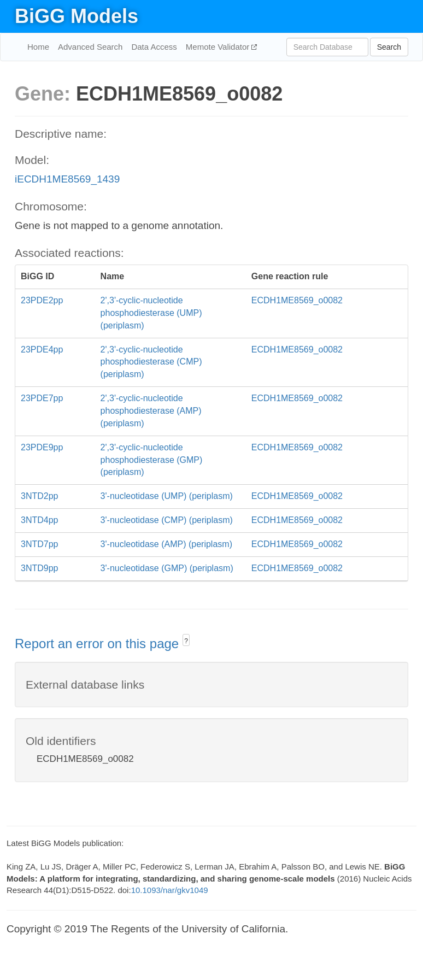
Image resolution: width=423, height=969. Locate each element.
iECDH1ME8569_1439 (67, 179)
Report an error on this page (99, 643)
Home (38, 46)
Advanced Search (90, 46)
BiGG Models (76, 16)
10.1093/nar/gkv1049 (169, 890)
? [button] (186, 641)
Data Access (154, 46)
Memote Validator (219, 46)
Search (389, 47)
